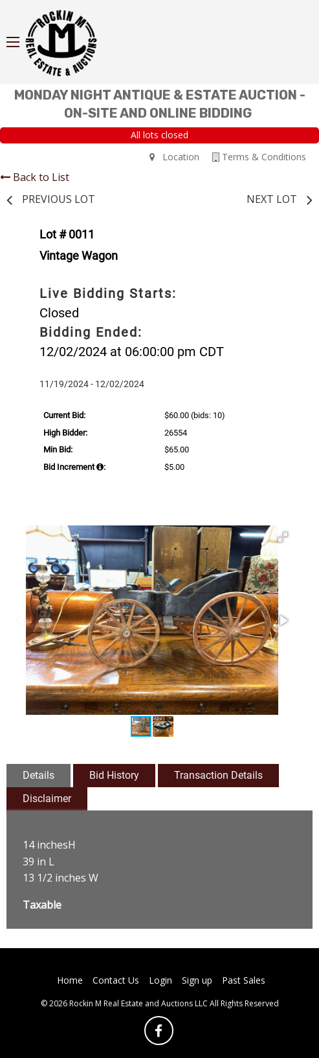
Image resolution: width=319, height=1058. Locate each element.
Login (160, 980)
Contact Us (116, 980)
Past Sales (243, 980)
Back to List (34, 177)
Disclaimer (47, 798)
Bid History (114, 775)
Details (38, 775)
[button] (282, 537)
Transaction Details (218, 775)
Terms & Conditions (259, 157)
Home (70, 980)
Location (174, 157)
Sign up (197, 980)
